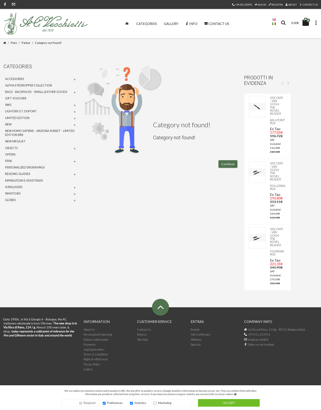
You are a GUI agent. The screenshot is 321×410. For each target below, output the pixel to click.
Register (276, 4)
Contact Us (308, 4)
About (291, 4)
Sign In (260, 4)
